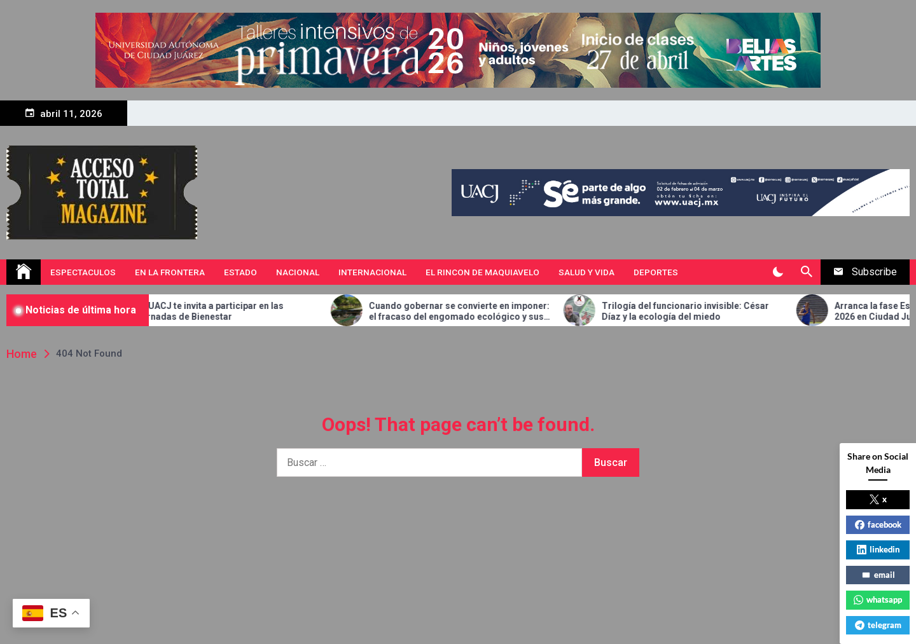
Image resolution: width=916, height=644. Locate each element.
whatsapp (878, 599)
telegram (878, 625)
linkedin (878, 549)
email (878, 575)
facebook (878, 524)
